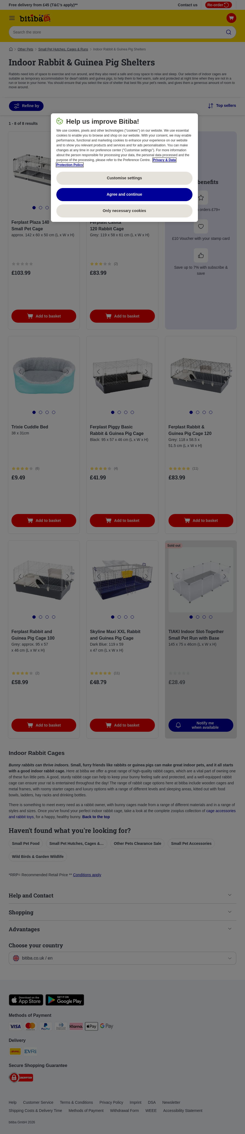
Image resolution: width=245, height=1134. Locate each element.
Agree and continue (124, 194)
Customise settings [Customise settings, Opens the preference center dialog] (124, 178)
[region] (124, 167)
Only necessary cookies (124, 210)
